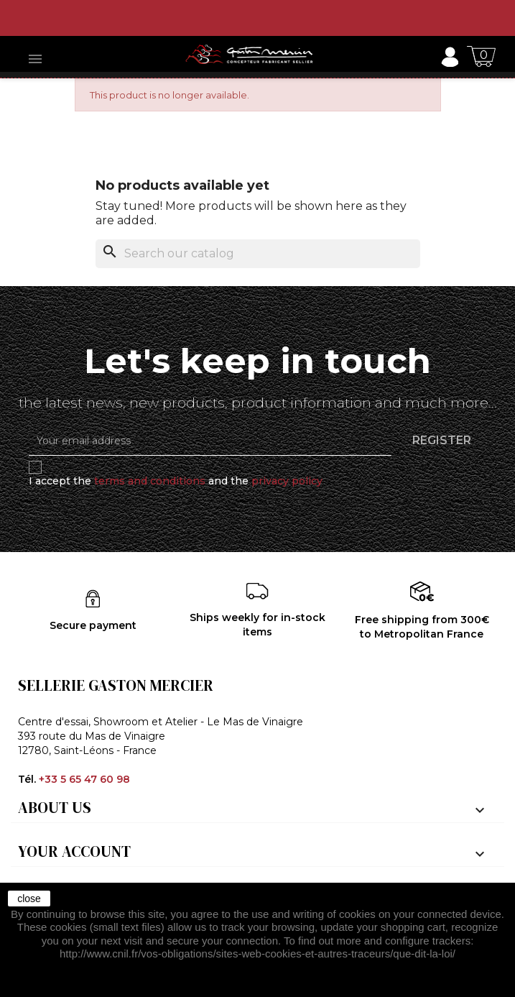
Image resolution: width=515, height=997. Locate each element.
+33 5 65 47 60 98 (84, 779)
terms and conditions (149, 480)
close (29, 898)
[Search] (258, 253)
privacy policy (287, 480)
